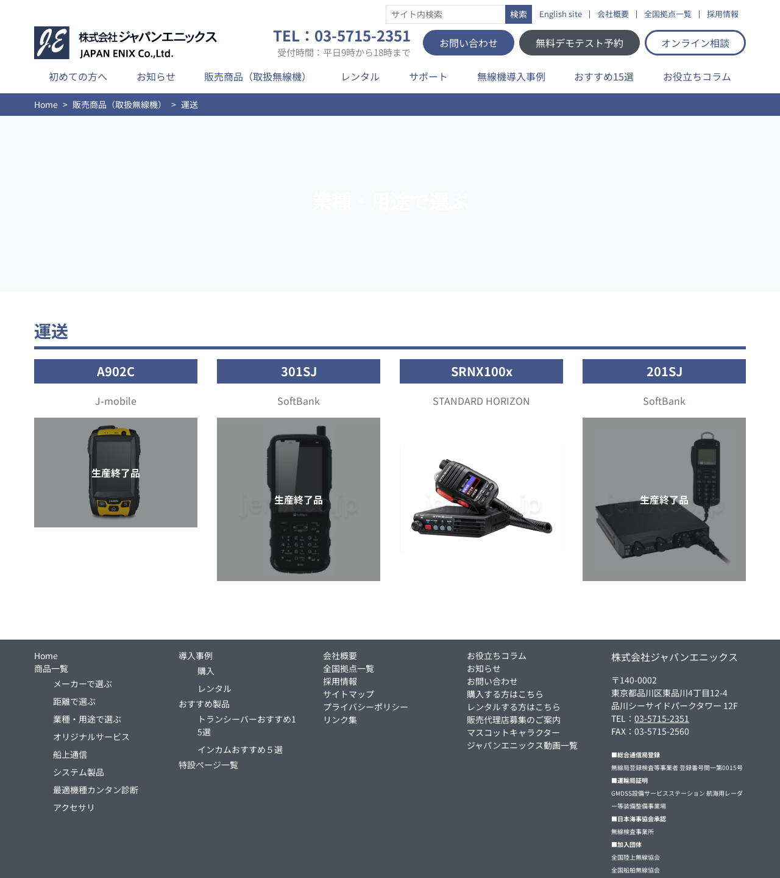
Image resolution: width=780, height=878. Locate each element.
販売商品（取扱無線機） (257, 76)
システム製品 (78, 772)
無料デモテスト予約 (579, 42)
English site (560, 14)
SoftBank (298, 400)
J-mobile (115, 400)
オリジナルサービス (91, 736)
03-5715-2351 (661, 718)
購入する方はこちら (505, 694)
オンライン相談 (695, 42)
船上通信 (70, 754)
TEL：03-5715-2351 (342, 42)
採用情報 (723, 14)
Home (46, 104)
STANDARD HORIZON (481, 400)
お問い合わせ (468, 42)
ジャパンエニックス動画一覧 (522, 745)
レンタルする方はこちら (514, 707)
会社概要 (613, 14)
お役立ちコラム (697, 76)
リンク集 (340, 719)
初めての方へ (78, 76)
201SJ (664, 371)
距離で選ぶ (74, 701)
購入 (205, 671)
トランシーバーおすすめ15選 (246, 725)
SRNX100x (481, 371)
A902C (116, 371)
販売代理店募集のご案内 (514, 719)
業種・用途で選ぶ (87, 719)
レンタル (360, 76)
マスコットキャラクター (513, 732)
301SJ (299, 371)
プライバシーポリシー (365, 707)
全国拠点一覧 (668, 14)
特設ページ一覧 (208, 764)
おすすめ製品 (204, 704)
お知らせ (156, 76)
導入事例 (196, 655)
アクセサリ (74, 807)
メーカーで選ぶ (82, 683)
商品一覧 (51, 668)
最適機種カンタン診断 (95, 789)
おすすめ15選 (604, 76)
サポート (428, 76)
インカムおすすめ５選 (240, 749)
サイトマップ (348, 694)
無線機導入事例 (511, 76)
